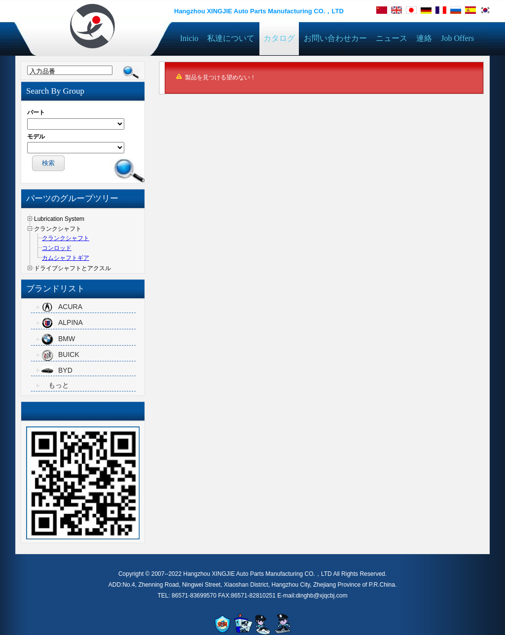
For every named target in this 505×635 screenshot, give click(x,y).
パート (36, 112)
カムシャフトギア (65, 257)
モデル (36, 136)
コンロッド (57, 248)
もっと (58, 385)
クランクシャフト (65, 238)
